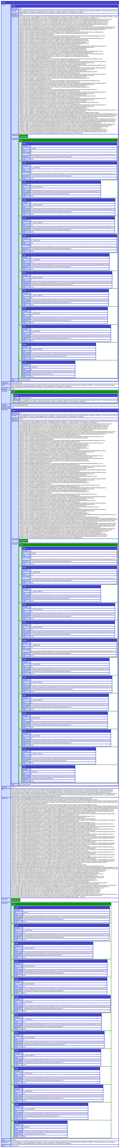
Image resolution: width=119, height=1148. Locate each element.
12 (20, 343)
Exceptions (4, 391)
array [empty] (23, 136)
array (21, 140)
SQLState (14, 14)
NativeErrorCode (6, 407)
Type (13, 380)
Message (14, 11)
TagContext (15, 139)
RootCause (4, 409)
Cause (3, 5)
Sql (2, 789)
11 (20, 325)
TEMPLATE (26, 156)
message (16, 400)
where (3, 1145)
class (15, 398)
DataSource (5, 382)
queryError (4, 1142)
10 (20, 307)
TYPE (24, 159)
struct (3, 2)
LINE (24, 151)
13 (20, 361)
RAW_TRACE (26, 153)
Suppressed (15, 135)
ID (23, 148)
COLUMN (25, 146)
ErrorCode (14, 8)
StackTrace (15, 16)
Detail (3, 385)
